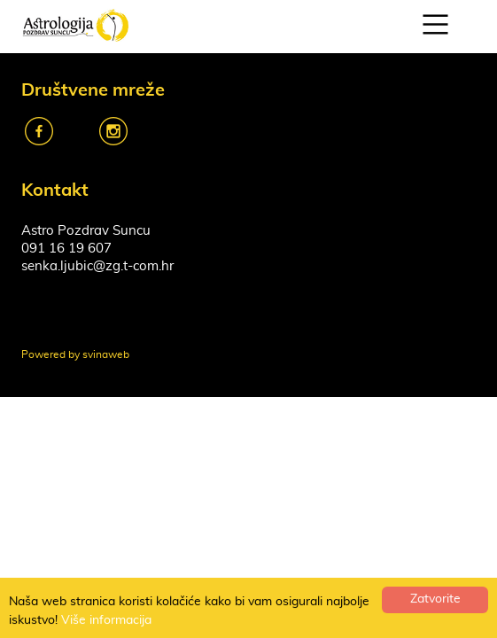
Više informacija (106, 620)
